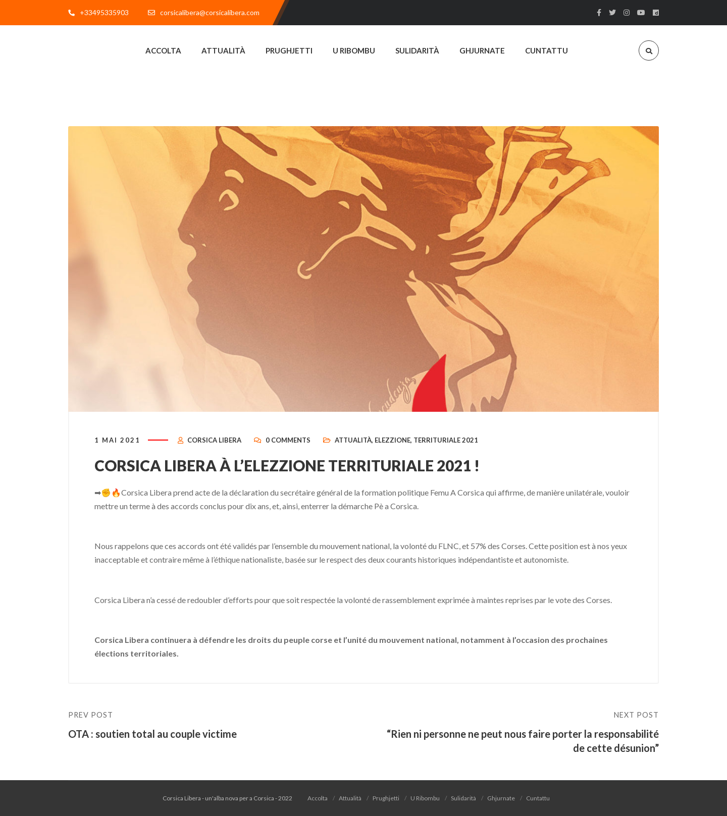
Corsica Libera (214, 440)
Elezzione (392, 440)
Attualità (353, 440)
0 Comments (288, 440)
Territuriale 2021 (445, 440)
